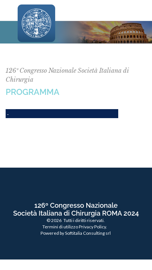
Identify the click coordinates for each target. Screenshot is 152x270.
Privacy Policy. (93, 227)
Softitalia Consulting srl (88, 233)
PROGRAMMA (32, 92)
